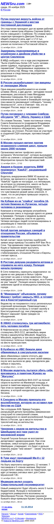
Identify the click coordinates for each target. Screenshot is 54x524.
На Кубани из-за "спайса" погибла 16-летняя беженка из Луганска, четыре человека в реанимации (25, 204)
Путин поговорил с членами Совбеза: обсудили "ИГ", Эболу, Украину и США (25, 115)
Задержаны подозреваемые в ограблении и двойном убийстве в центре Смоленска (23, 53)
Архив (20, 514)
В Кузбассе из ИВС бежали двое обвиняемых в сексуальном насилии (25, 351)
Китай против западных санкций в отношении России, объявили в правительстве (23, 233)
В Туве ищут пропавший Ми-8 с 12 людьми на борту (22, 459)
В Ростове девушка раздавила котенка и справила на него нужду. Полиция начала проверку (27, 265)
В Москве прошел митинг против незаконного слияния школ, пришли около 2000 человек (24, 145)
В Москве (19, 518)
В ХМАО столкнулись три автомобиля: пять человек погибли (26, 325)
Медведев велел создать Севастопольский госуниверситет (22, 483)
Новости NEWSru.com (13, 521)
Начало (4, 514)
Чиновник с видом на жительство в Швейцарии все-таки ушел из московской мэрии (24, 431)
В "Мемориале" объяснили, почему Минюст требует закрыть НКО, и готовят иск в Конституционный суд (27, 296)
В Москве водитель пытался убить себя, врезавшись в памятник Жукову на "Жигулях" (27, 373)
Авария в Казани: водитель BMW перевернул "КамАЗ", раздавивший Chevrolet (24, 169)
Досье (13, 514)
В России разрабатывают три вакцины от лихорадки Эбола (26, 84)
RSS (40, 514)
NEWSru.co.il (7, 518)
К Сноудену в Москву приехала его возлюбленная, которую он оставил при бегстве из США (26, 402)
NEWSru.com (12, 4)
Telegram (5, 516)
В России (6, 10)
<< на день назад (7, 508)
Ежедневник (31, 514)
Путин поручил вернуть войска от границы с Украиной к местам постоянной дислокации (22, 22)
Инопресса (31, 518)
